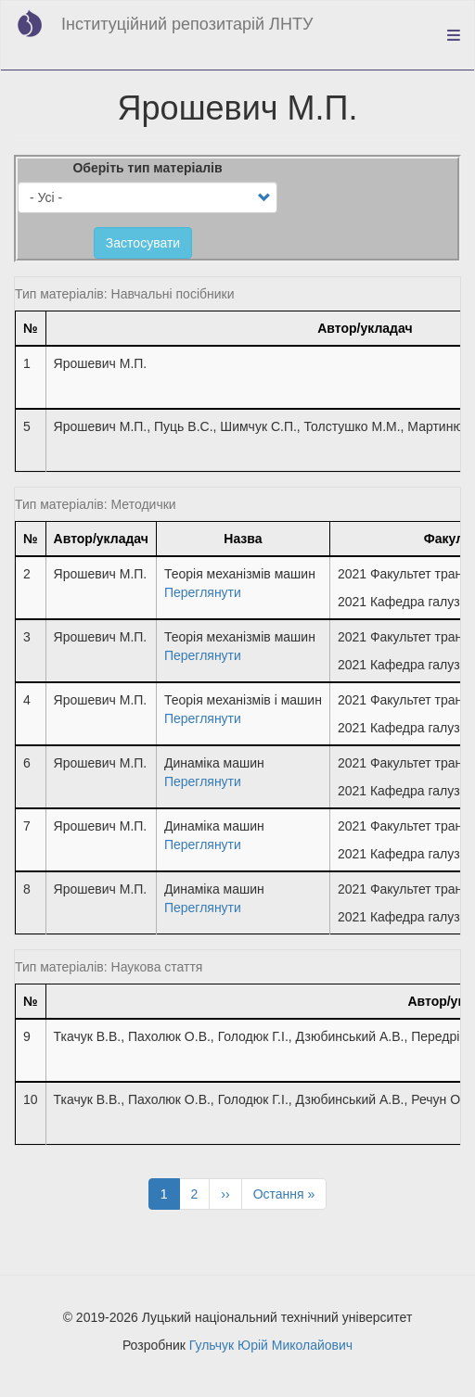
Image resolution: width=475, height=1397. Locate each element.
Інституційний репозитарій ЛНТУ (187, 24)
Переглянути (202, 592)
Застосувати (143, 242)
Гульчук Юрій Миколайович (271, 1345)
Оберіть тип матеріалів (147, 167)
